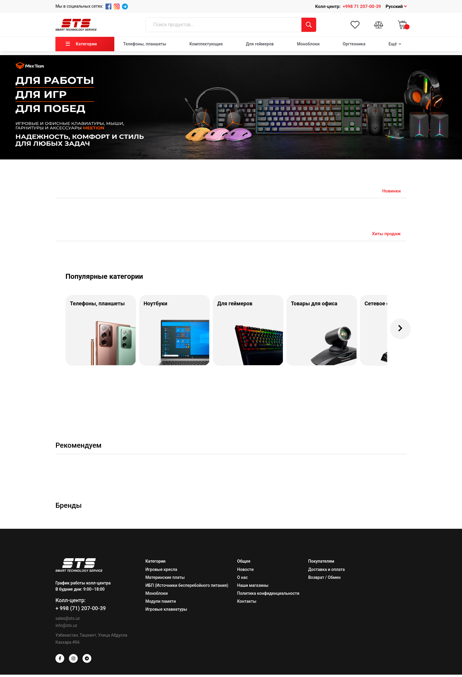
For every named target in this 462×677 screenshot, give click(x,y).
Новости (245, 571)
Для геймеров (260, 44)
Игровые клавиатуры (166, 611)
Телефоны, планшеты (144, 44)
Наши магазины (252, 587)
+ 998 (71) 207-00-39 (80, 610)
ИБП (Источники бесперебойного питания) (187, 587)
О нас (242, 579)
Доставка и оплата (326, 571)
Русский (396, 6)
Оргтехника (354, 44)
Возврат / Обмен (324, 579)
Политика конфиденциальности (268, 595)
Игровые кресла (161, 571)
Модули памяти (161, 603)
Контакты (246, 603)
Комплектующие (206, 44)
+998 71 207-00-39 (362, 6)
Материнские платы (165, 579)
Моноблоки (308, 44)
